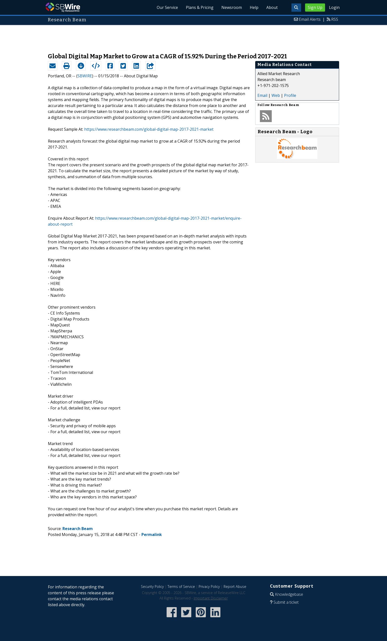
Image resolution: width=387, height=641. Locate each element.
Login (334, 7)
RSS (334, 19)
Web (275, 95)
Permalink (151, 534)
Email (262, 95)
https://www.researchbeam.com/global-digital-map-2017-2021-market (148, 129)
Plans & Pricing (199, 7)
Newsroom (231, 7)
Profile (290, 95)
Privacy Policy (209, 586)
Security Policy (152, 586)
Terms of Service (181, 586)
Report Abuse (235, 586)
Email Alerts (310, 19)
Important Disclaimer (211, 598)
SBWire (62, 7)
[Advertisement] (193, 36)
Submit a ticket (286, 602)
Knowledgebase (289, 594)
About (272, 7)
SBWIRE (84, 76)
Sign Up (315, 7)
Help (254, 7)
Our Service (167, 7)
